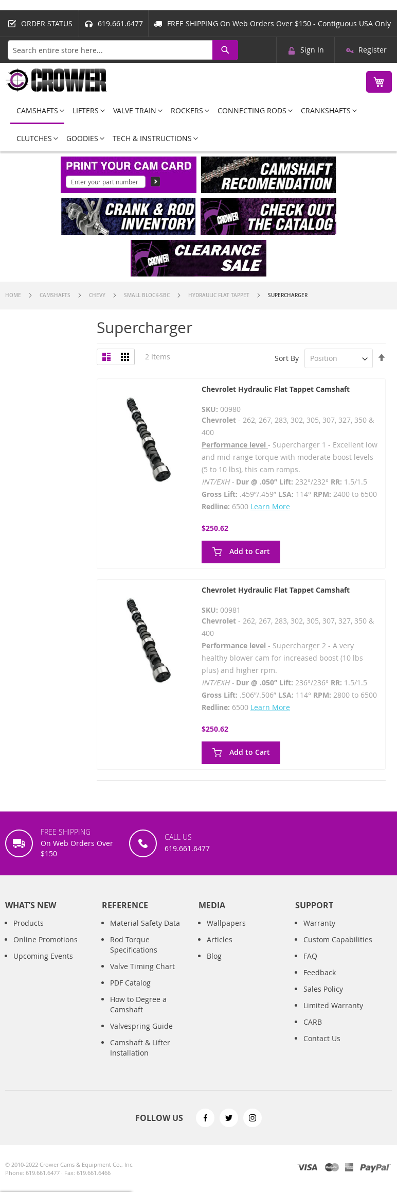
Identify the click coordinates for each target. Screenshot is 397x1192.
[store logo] (56, 80)
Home (14, 295)
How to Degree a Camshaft (138, 1004)
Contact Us (321, 1038)
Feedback (319, 972)
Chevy (98, 295)
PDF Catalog (130, 983)
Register (372, 50)
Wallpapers (226, 923)
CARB (312, 1022)
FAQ (310, 956)
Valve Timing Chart (142, 966)
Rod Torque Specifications (133, 945)
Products (28, 923)
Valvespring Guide (141, 1026)
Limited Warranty (333, 1005)
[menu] (198, 124)
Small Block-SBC (147, 295)
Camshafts (56, 295)
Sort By (287, 358)
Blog (214, 956)
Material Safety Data (145, 923)
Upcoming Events (43, 956)
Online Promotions (45, 939)
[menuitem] (37, 111)
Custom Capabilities (337, 939)
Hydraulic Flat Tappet (219, 295)
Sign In (312, 50)
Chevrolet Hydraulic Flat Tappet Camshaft (276, 389)
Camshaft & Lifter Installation (140, 1048)
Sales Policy (323, 989)
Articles (219, 939)
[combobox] (123, 50)
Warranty (319, 923)
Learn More (270, 506)
